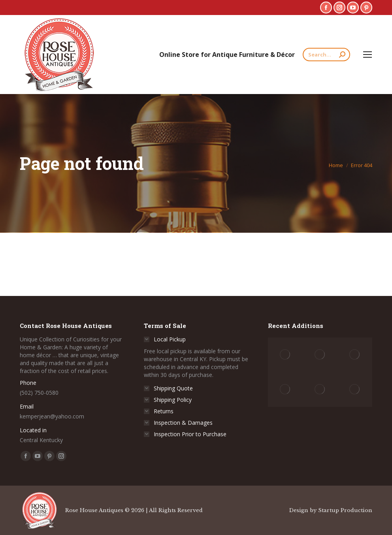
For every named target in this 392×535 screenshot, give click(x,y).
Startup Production (345, 510)
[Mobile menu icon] (367, 54)
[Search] (326, 54)
